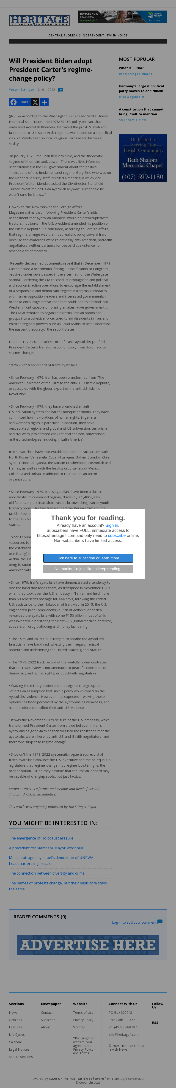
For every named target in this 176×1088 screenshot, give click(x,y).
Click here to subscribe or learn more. (88, 558)
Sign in (112, 525)
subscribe (117, 535)
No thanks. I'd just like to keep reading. (88, 569)
